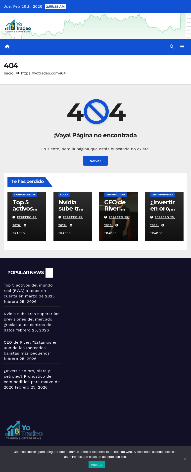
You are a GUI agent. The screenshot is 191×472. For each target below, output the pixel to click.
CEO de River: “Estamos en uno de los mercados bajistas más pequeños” (31, 348)
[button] (172, 46)
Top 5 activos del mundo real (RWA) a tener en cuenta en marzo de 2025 (29, 290)
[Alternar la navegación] (182, 46)
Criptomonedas (25, 194)
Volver (95, 161)
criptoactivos (116, 194)
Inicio (8, 73)
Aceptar (97, 465)
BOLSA (64, 194)
